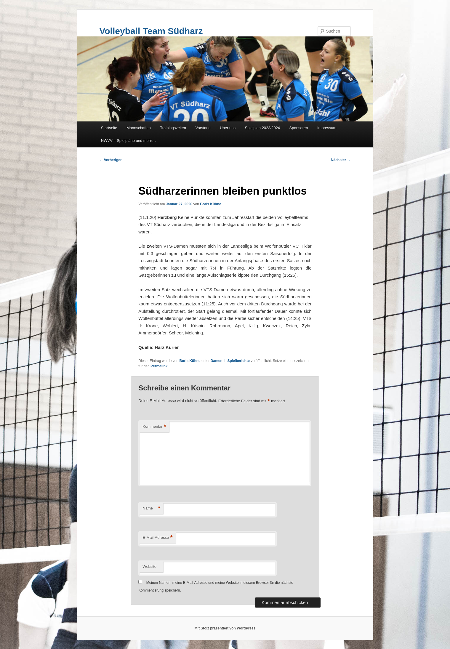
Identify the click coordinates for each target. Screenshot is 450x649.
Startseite (109, 128)
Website (149, 566)
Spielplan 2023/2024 (262, 128)
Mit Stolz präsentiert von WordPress (225, 628)
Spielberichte (239, 361)
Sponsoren (298, 128)
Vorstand (202, 128)
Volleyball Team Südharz (151, 31)
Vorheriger (111, 160)
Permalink (158, 366)
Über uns (228, 128)
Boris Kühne (210, 204)
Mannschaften (138, 128)
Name (151, 508)
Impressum (326, 128)
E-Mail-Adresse (157, 537)
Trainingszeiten (173, 128)
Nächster (341, 160)
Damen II (218, 361)
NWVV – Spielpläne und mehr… (128, 140)
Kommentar (154, 426)
